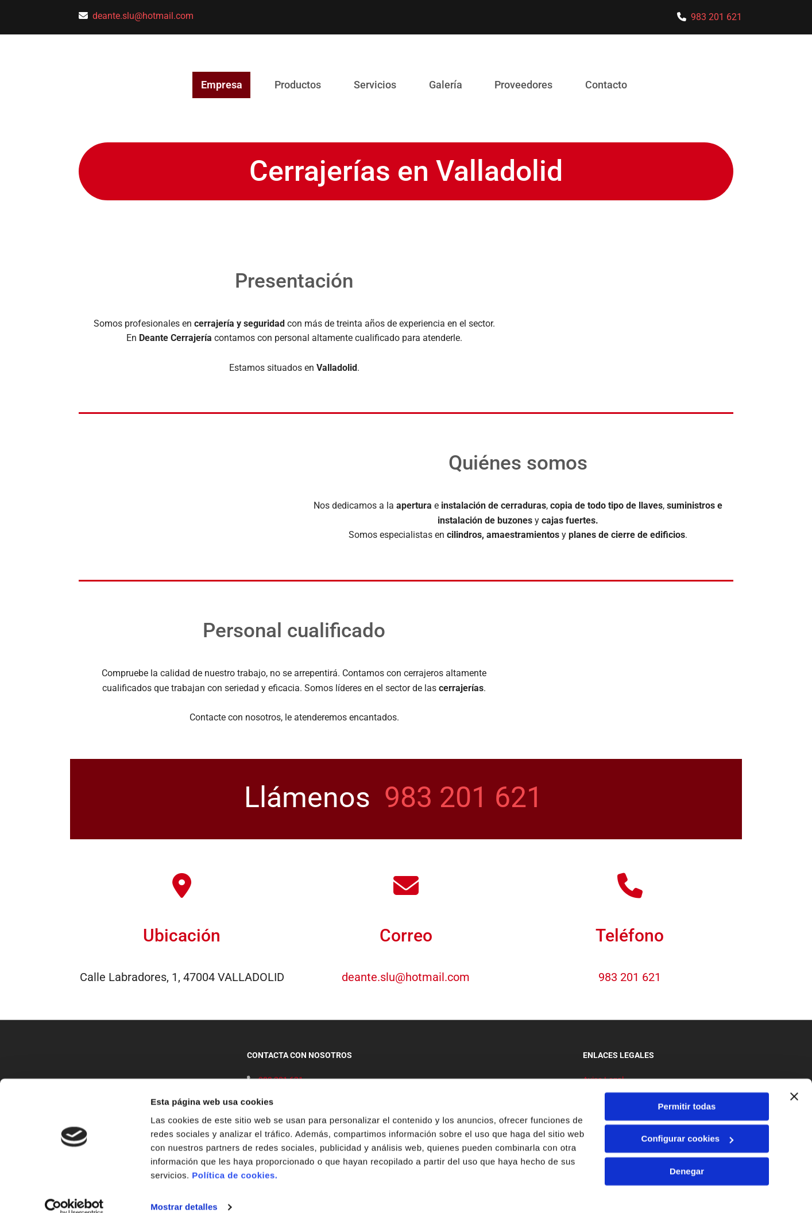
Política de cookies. (234, 1159)
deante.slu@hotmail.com (143, 15)
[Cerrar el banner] (794, 1080)
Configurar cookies (687, 1122)
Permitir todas (687, 1090)
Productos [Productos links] (295, 85)
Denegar (687, 1155)
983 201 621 (716, 16)
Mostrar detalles (184, 1190)
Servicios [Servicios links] (374, 85)
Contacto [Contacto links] (611, 85)
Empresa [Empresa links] (217, 85)
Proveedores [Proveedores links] (527, 85)
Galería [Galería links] (446, 85)
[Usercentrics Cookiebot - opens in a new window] (74, 1190)
